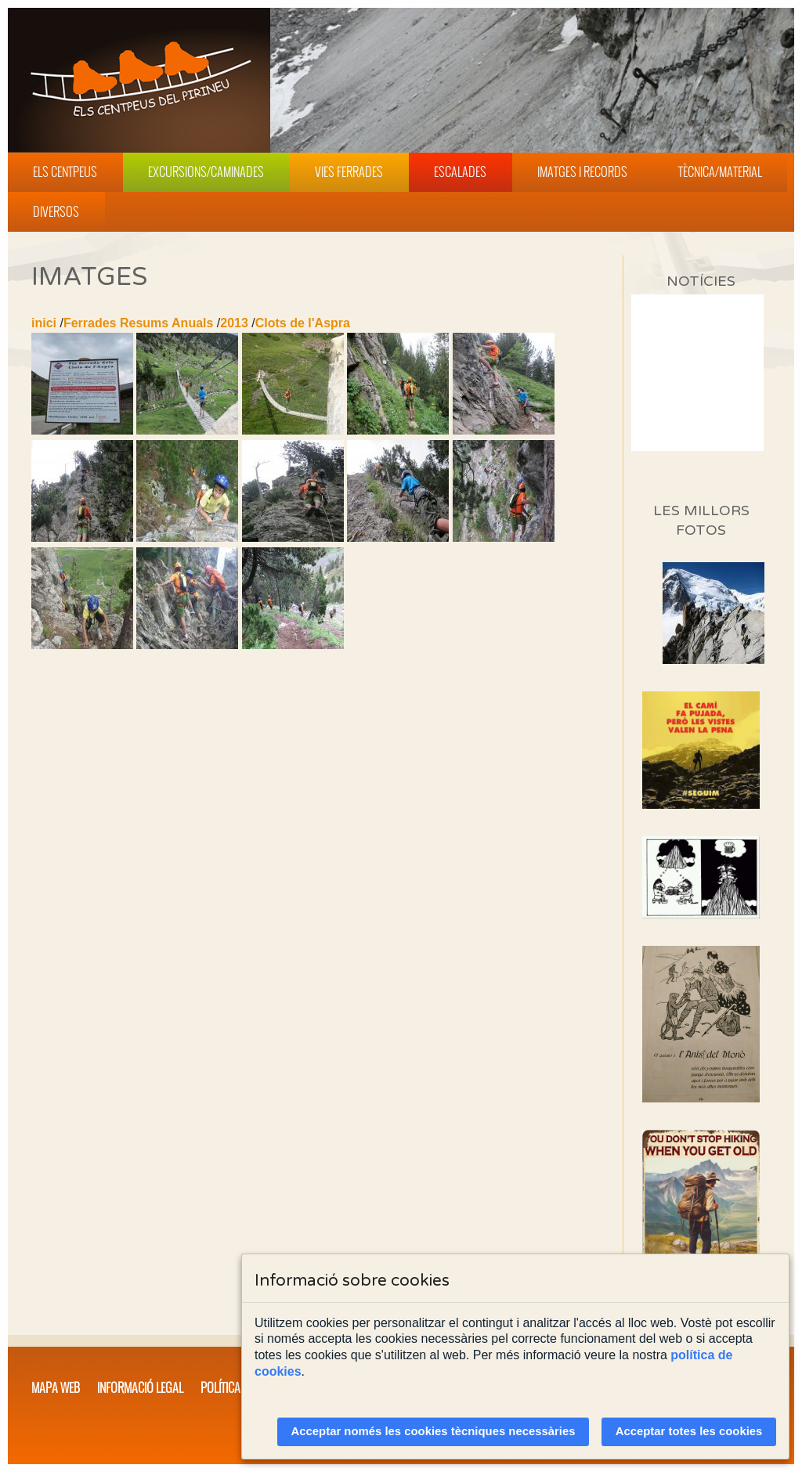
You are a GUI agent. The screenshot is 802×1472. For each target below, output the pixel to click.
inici (43, 323)
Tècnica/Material (720, 171)
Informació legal (140, 1387)
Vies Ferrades (349, 171)
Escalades (460, 171)
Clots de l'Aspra (302, 323)
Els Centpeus (65, 171)
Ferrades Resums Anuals (138, 323)
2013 (234, 323)
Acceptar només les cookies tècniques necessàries (433, 1431)
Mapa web (55, 1387)
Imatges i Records (582, 171)
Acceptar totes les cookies (689, 1431)
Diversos (56, 211)
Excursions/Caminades (206, 171)
